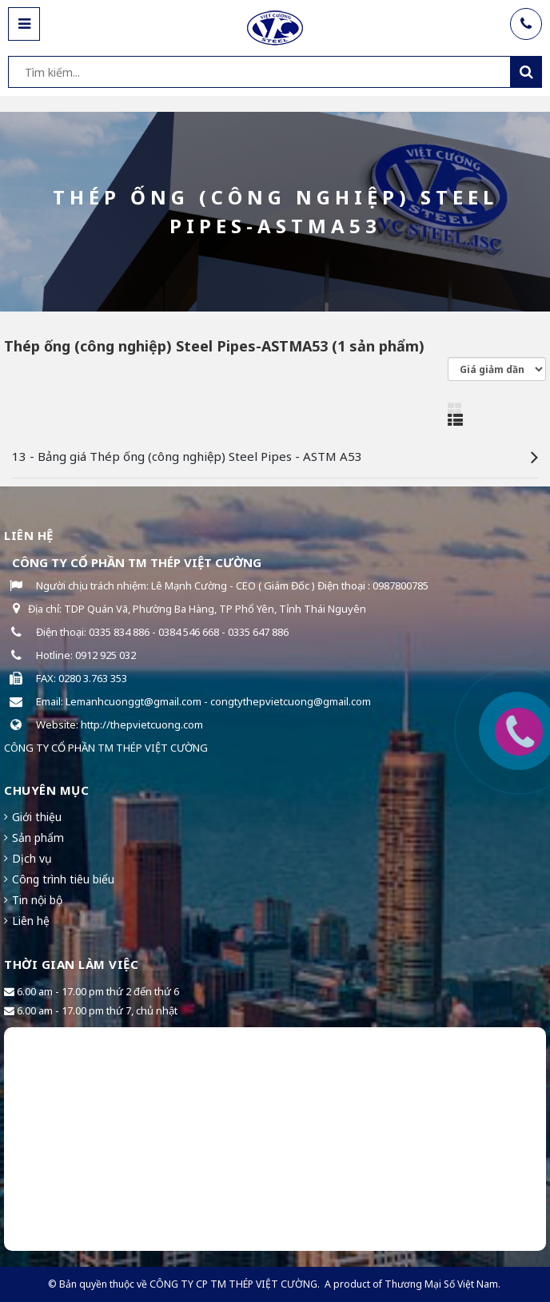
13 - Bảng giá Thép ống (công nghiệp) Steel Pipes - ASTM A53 (187, 456)
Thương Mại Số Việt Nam (441, 1284)
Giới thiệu (37, 816)
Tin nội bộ (37, 899)
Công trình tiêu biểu (63, 879)
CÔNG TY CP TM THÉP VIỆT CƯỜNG (233, 1284)
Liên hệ (31, 920)
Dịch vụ (32, 858)
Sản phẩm (38, 837)
